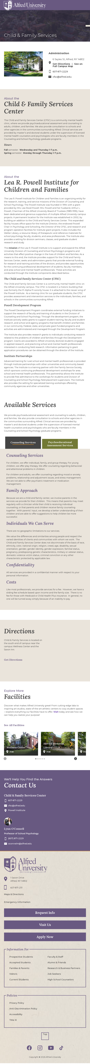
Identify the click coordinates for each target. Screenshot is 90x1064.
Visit (55, 711)
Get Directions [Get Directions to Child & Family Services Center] (61, 64)
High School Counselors (61, 979)
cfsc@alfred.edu (62, 76)
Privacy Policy (16, 1002)
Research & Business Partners (64, 968)
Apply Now (45, 937)
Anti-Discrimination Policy (23, 1008)
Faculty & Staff (55, 956)
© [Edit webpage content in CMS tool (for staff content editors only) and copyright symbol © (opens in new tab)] (39, 1057)
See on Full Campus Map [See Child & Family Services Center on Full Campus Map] (68, 65)
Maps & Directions (14, 894)
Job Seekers (54, 973)
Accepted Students (20, 962)
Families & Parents (19, 968)
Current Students (19, 979)
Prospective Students (21, 956)
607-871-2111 (16, 887)
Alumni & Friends (57, 962)
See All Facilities (14, 725)
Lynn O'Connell (14, 828)
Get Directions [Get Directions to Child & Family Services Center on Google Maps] (13, 659)
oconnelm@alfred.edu (20, 843)
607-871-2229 (60, 71)
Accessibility (15, 1014)
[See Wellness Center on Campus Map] (21, 752)
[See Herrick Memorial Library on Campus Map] (58, 752)
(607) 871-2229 (16, 838)
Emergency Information (17, 902)
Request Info (45, 912)
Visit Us (45, 924)
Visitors (13, 973)
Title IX (13, 1020)
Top (45, 1034)
